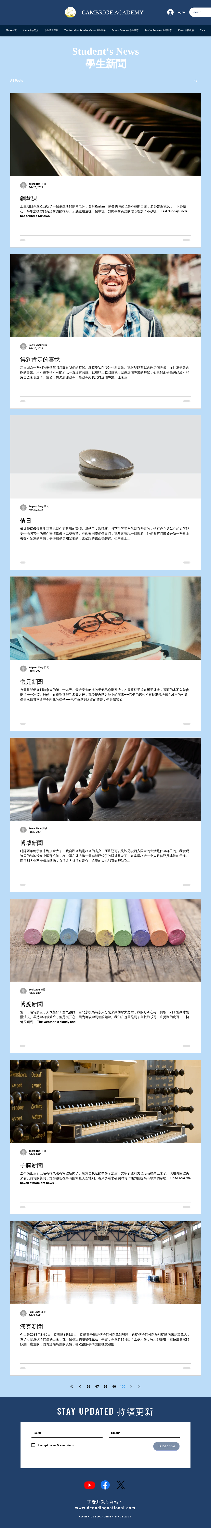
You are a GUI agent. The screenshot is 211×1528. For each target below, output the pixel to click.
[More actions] (190, 185)
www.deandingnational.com (105, 1507)
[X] (121, 1485)
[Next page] (131, 1386)
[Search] (197, 12)
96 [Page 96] (88, 1387)
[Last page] (139, 1386)
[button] (196, 81)
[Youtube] (89, 1485)
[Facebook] (105, 1485)
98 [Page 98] (105, 1387)
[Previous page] (80, 1386)
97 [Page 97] (97, 1387)
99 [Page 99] (114, 1387)
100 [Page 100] (122, 1387)
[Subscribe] (166, 1446)
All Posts (16, 81)
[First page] (71, 1386)
